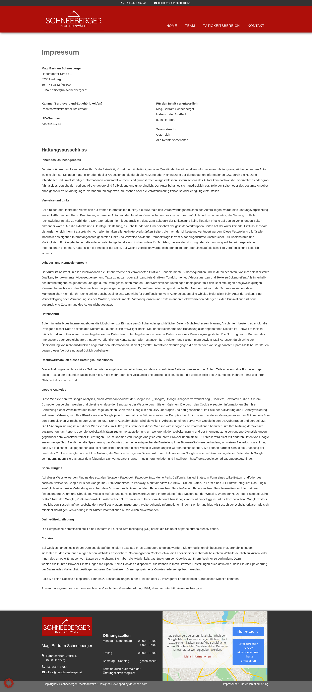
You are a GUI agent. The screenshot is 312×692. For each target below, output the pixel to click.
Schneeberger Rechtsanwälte (77, 684)
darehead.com (138, 684)
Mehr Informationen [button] (197, 656)
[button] (9, 683)
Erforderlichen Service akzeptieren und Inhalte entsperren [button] (248, 652)
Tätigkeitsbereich (221, 26)
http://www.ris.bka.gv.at (187, 588)
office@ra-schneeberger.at (69, 90)
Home (171, 26)
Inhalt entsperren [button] (248, 631)
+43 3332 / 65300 (59, 84)
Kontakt (256, 26)
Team (190, 26)
